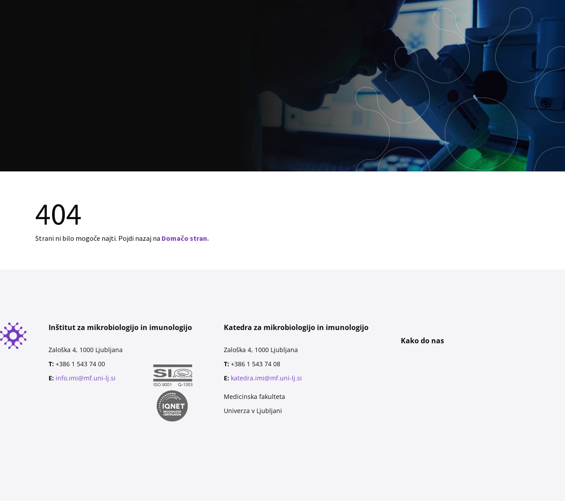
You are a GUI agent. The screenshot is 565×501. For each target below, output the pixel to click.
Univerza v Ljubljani (253, 410)
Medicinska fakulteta (254, 396)
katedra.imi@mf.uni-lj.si (266, 378)
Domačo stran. (185, 238)
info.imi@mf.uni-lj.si (86, 378)
